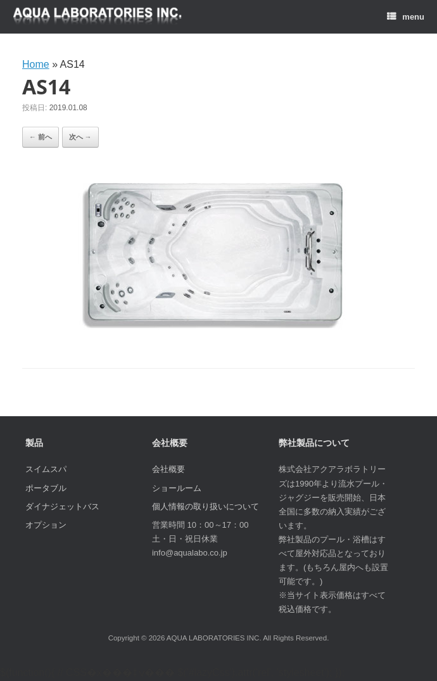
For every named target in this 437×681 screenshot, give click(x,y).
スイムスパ (45, 469)
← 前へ (40, 137)
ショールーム (176, 488)
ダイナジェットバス (62, 506)
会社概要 (168, 469)
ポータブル (45, 488)
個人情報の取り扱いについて (205, 506)
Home (35, 64)
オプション (45, 525)
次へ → (80, 137)
